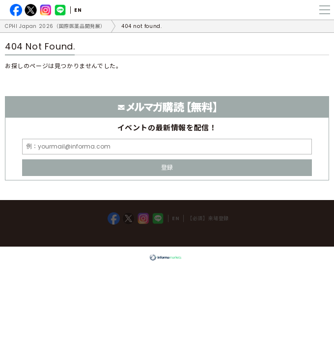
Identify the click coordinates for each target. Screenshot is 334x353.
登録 (167, 167)
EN (78, 10)
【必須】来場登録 (208, 218)
